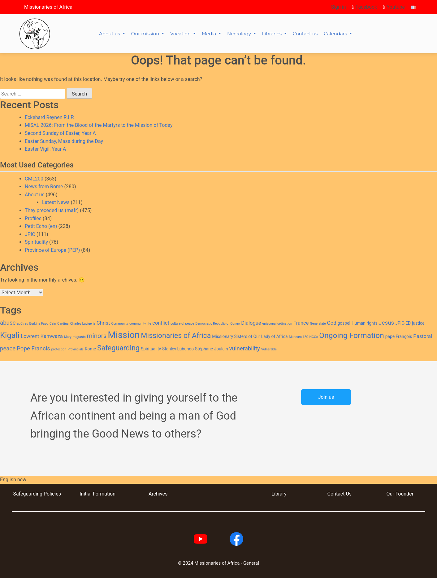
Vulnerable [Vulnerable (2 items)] (269, 349)
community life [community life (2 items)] (140, 324)
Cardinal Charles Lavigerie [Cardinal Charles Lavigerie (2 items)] (76, 324)
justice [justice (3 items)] (418, 323)
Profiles (33, 218)
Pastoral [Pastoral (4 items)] (422, 336)
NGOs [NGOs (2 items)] (313, 337)
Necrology (239, 34)
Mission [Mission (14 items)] (124, 335)
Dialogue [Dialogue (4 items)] (251, 323)
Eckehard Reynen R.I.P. (49, 117)
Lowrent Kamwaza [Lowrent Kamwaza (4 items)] (42, 336)
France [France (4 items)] (301, 323)
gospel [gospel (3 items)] (344, 323)
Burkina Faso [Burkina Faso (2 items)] (38, 324)
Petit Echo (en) (41, 226)
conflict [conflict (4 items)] (160, 323)
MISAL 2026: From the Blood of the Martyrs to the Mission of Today (99, 125)
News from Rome (44, 186)
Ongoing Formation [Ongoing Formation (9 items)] (351, 335)
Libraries (272, 34)
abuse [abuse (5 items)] (7, 322)
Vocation (181, 34)
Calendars (336, 34)
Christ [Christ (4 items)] (103, 323)
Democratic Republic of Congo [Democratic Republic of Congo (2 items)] (217, 324)
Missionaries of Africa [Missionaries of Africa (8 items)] (176, 335)
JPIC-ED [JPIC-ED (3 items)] (403, 323)
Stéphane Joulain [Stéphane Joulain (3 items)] (211, 348)
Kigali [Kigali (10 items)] (9, 335)
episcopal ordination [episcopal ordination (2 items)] (277, 324)
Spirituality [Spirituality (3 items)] (151, 348)
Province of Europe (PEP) (52, 250)
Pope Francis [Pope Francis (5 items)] (33, 348)
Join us (326, 397)
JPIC (30, 234)
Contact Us (339, 494)
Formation (103, 494)
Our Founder (399, 494)
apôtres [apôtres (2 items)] (22, 324)
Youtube (394, 7)
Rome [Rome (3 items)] (90, 348)
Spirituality (36, 242)
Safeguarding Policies (37, 494)
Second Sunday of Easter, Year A (60, 133)
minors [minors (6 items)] (97, 336)
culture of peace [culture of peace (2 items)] (182, 324)
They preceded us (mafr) (52, 210)
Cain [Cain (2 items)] (53, 324)
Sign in (338, 7)
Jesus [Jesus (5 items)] (386, 322)
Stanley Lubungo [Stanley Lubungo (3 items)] (178, 348)
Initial (86, 494)
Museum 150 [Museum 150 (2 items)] (298, 337)
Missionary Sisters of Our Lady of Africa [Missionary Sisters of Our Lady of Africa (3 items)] (250, 336)
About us (110, 34)
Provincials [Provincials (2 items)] (75, 349)
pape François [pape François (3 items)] (398, 336)
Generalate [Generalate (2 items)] (318, 324)
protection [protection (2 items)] (58, 349)
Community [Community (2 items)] (119, 324)
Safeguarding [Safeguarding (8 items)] (118, 348)
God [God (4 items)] (331, 323)
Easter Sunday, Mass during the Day (64, 141)
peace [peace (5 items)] (7, 348)
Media (209, 34)
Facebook (364, 7)
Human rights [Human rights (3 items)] (364, 323)
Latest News (56, 202)
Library (278, 494)
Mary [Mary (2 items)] (67, 337)
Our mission (146, 34)
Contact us (305, 34)
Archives (158, 494)
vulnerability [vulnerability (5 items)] (244, 348)
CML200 (34, 179)
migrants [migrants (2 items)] (79, 337)
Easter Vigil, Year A (45, 149)
